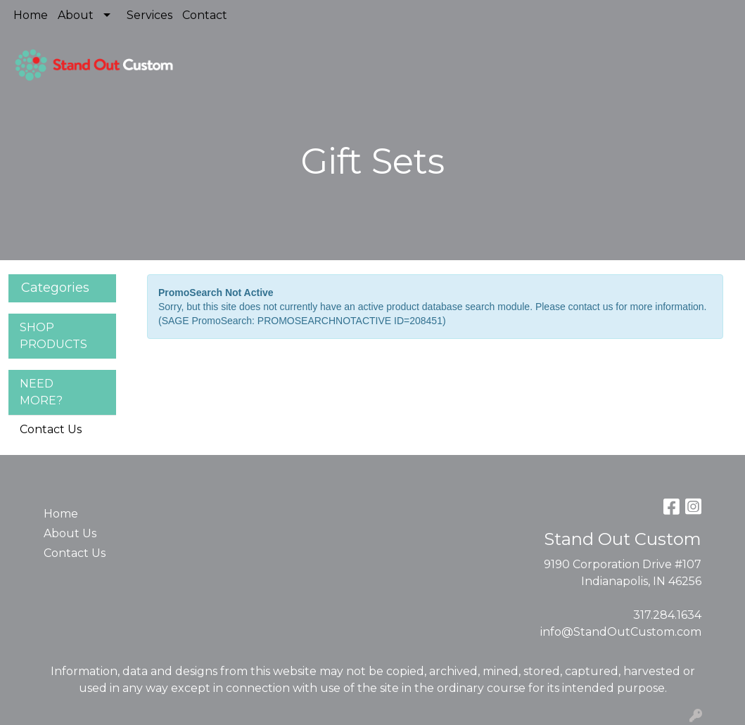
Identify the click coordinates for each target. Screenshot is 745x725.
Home (30, 15)
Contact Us (51, 429)
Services (149, 15)
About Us (70, 533)
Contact (204, 15)
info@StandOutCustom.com (620, 632)
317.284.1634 (667, 615)
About (76, 15)
